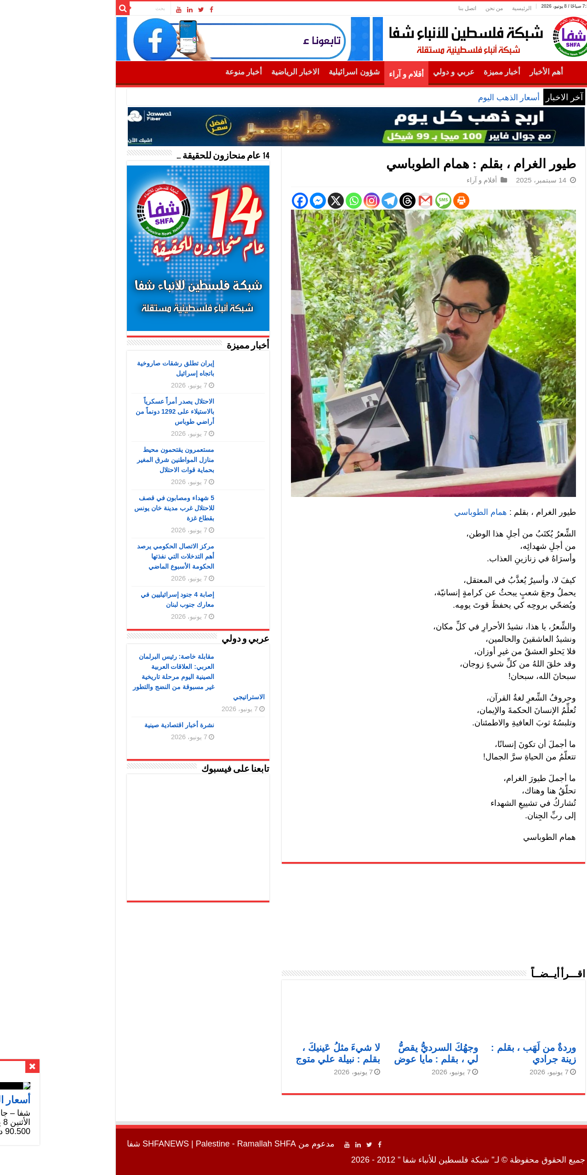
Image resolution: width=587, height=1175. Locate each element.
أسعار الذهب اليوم (446, 97)
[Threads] (345, 201)
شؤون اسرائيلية (291, 72)
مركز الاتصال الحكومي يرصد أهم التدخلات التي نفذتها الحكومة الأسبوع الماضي (113, 556)
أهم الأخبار (484, 72)
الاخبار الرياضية (233, 72)
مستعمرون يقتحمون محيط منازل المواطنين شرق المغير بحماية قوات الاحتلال (113, 459)
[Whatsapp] (291, 201)
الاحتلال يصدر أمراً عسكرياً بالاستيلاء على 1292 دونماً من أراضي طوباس (112, 411)
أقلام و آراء (344, 74)
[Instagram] (309, 201)
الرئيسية (459, 8)
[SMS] (381, 201)
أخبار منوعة (181, 72)
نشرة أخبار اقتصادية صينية (117, 725)
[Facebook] (237, 201)
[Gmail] (363, 201)
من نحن (431, 8)
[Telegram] (327, 201)
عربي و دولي (391, 72)
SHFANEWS (103, 1143)
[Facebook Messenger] (255, 201)
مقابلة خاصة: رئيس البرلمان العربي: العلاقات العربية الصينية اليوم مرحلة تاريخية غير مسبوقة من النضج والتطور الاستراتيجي (136, 677)
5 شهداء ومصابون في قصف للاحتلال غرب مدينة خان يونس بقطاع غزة (112, 508)
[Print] (399, 201)
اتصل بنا (405, 8)
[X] (273, 201)
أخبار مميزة (439, 72)
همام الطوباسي (418, 512)
